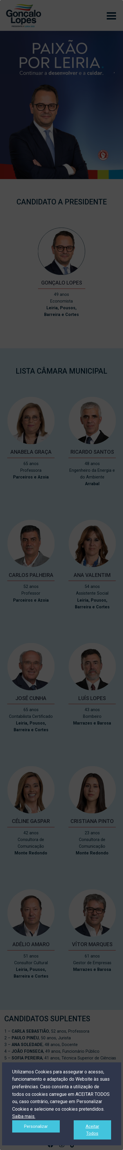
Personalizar (36, 1126)
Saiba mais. (23, 1116)
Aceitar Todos (92, 1130)
